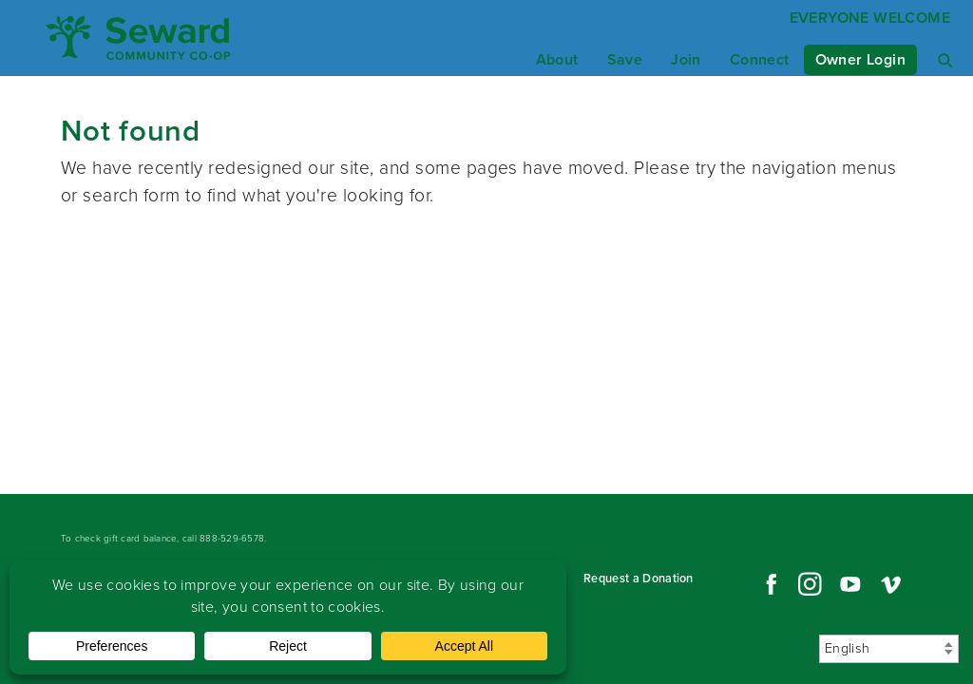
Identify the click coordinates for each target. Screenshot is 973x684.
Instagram (809, 584)
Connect (760, 59)
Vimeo (891, 584)
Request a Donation (638, 578)
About (557, 59)
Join (686, 59)
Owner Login (860, 59)
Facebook (769, 584)
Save (625, 59)
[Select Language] (889, 649)
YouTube (850, 584)
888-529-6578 (232, 538)
